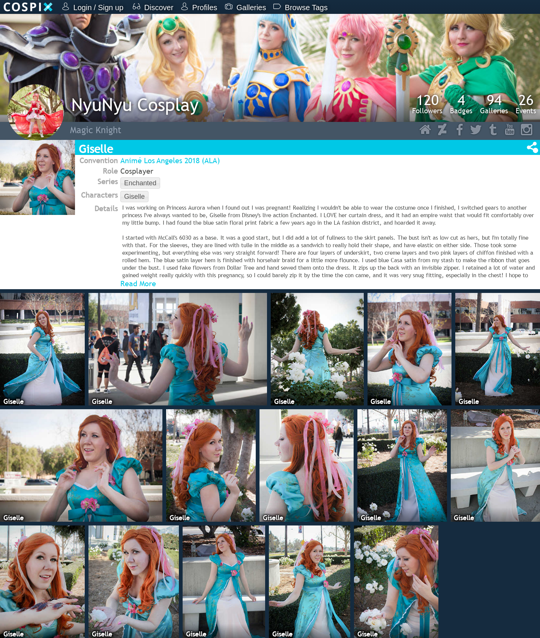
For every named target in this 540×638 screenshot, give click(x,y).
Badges (461, 104)
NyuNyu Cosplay (135, 104)
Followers (427, 104)
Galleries (494, 104)
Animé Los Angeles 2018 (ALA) (170, 160)
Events (526, 104)
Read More (138, 283)
